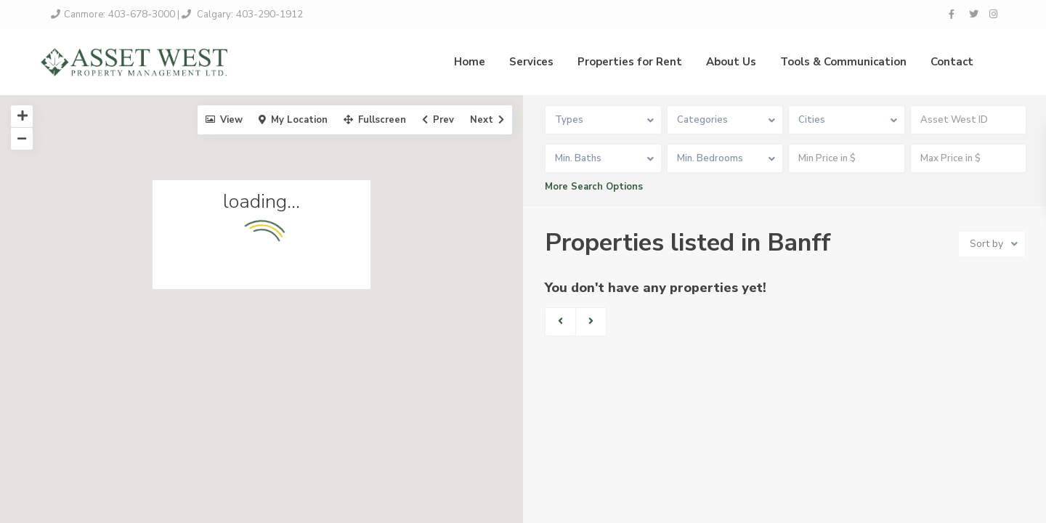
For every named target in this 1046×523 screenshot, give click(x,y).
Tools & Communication (843, 61)
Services (531, 61)
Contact (952, 61)
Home (469, 61)
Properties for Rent (629, 61)
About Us (731, 61)
